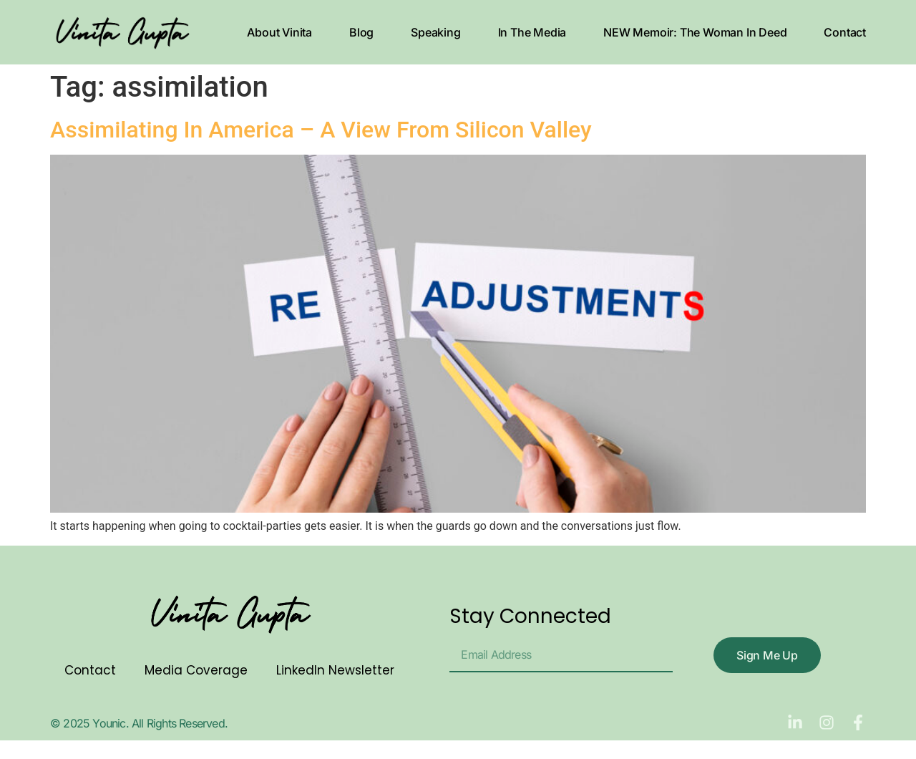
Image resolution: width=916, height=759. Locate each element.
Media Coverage (196, 670)
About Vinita (279, 32)
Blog (361, 32)
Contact (845, 32)
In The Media (532, 32)
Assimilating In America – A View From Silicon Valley (321, 129)
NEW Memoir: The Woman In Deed (694, 32)
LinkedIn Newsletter (335, 670)
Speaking (435, 32)
